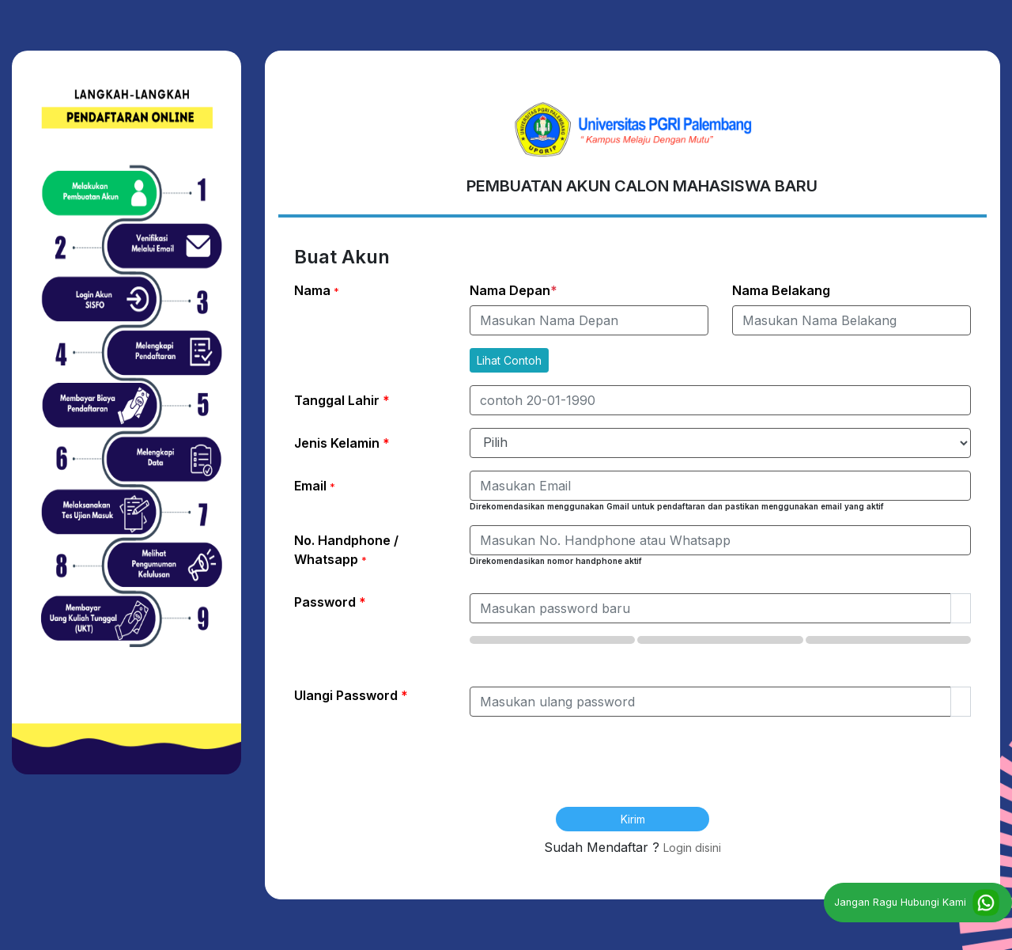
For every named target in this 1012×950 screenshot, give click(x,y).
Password (330, 602)
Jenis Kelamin (342, 443)
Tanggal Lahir (342, 400)
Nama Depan (513, 290)
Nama (316, 290)
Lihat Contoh (509, 360)
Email (314, 486)
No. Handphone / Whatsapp (346, 549)
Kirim (633, 819)
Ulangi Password (351, 695)
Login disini (692, 847)
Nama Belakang (781, 290)
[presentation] (632, 773)
